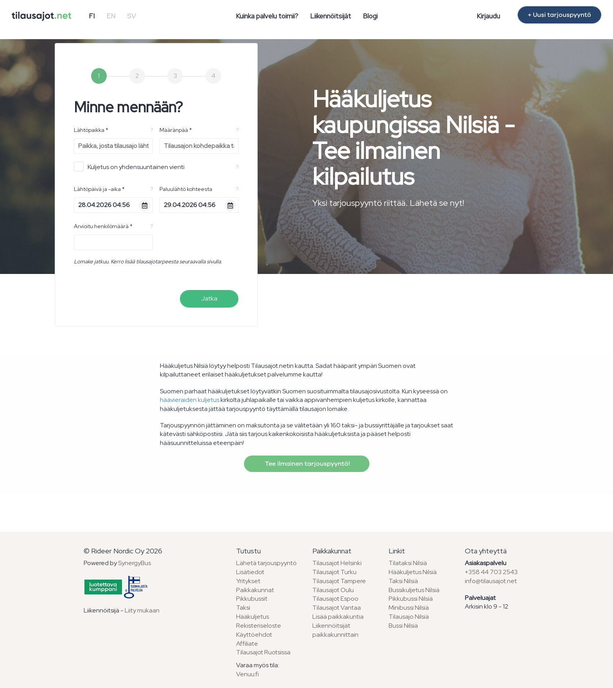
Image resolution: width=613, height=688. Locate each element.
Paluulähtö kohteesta (186, 189)
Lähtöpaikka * (91, 129)
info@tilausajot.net (491, 581)
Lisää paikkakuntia (338, 616)
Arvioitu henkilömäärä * (103, 226)
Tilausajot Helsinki (337, 563)
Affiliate (247, 643)
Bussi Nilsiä (403, 625)
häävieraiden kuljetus (189, 400)
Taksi (243, 607)
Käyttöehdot (254, 634)
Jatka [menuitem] (209, 298)
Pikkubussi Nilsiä (411, 598)
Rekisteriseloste (258, 625)
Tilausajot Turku (334, 572)
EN (110, 16)
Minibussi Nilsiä (409, 607)
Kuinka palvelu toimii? (267, 16)
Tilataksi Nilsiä (408, 563)
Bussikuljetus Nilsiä (414, 590)
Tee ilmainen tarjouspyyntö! (306, 463)
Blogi (370, 16)
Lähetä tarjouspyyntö (266, 563)
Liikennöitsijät (330, 16)
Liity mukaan (142, 610)
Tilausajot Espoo (335, 598)
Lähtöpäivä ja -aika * (99, 189)
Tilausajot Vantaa (336, 607)
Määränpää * (176, 129)
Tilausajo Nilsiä (409, 616)
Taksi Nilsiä (403, 581)
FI (92, 16)
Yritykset (248, 581)
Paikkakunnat (255, 590)
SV (131, 16)
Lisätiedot (250, 572)
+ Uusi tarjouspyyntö (559, 15)
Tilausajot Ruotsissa (263, 652)
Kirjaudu (488, 16)
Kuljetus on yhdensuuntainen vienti (129, 166)
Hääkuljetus (252, 616)
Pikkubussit (251, 598)
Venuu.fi (247, 674)
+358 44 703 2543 (491, 572)
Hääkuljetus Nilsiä (413, 572)
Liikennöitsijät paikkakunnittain (335, 630)
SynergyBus (134, 563)
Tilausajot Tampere (339, 581)
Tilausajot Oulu (333, 590)
